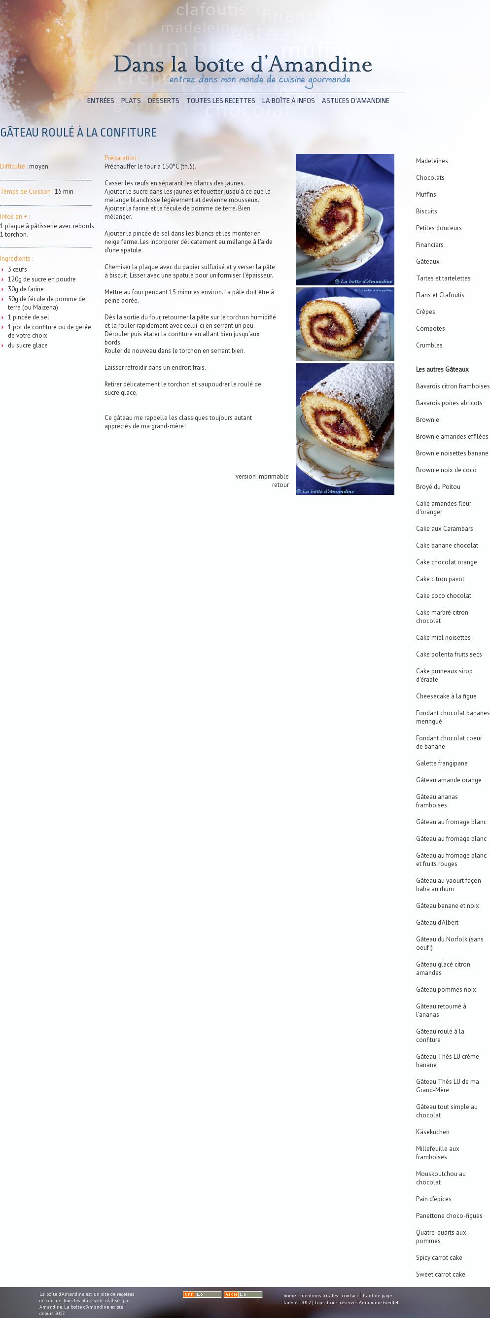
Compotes (430, 328)
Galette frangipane (442, 763)
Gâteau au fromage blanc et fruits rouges (451, 859)
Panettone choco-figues (449, 1216)
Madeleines (432, 161)
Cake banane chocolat (447, 545)
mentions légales (319, 1295)
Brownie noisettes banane (452, 453)
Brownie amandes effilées (452, 436)
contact (350, 1295)
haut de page (377, 1295)
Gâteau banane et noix (447, 906)
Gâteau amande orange (449, 780)
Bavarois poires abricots (449, 403)
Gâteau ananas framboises (437, 801)
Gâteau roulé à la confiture (440, 1035)
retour (280, 485)
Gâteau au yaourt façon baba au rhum (448, 884)
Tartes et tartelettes (443, 278)
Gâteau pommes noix (446, 989)
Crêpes (425, 312)
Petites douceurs (439, 228)
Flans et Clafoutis (440, 295)
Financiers (430, 245)
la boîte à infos (288, 101)
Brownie (427, 420)
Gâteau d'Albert (437, 922)
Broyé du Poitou (438, 487)
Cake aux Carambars (444, 528)
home (289, 1295)
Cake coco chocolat (443, 595)
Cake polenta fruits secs (449, 654)
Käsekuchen (433, 1132)
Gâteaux (428, 261)
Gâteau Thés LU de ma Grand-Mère (447, 1085)
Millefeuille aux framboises (437, 1153)
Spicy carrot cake (439, 1257)
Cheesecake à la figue (446, 696)
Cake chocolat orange (446, 562)
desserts (163, 101)
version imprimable (262, 476)
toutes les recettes (220, 101)
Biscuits (426, 211)
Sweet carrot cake (440, 1274)
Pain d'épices (434, 1199)
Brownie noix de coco (446, 470)
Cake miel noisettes (443, 637)
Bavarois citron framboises (453, 386)
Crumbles (429, 345)
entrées (100, 101)
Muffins (426, 194)
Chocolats (430, 177)
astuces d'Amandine (355, 101)
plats (131, 101)
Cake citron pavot (440, 579)
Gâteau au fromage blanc (451, 822)
